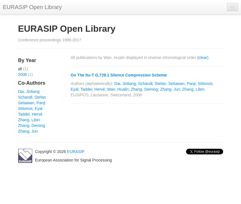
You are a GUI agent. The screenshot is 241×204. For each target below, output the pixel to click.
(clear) (202, 57)
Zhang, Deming (31, 125)
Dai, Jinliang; (125, 83)
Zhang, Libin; (193, 89)
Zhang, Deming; (145, 89)
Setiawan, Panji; (182, 83)
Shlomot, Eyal (30, 108)
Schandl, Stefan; (152, 83)
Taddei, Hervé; (93, 89)
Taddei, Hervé (30, 114)
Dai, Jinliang (29, 91)
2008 (22, 74)
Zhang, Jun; (170, 89)
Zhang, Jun (28, 131)
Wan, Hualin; (118, 89)
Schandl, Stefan (32, 97)
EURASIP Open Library (32, 7)
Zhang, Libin (29, 120)
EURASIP (75, 151)
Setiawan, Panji (32, 103)
